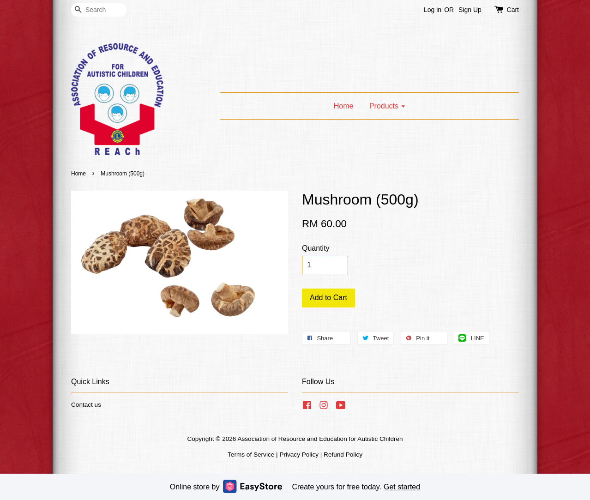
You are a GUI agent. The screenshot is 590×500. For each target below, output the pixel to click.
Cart (513, 9)
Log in (432, 9)
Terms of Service (251, 454)
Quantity (316, 248)
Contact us (86, 404)
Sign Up (470, 9)
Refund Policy (343, 454)
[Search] (98, 10)
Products (387, 106)
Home (344, 106)
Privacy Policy (299, 454)
